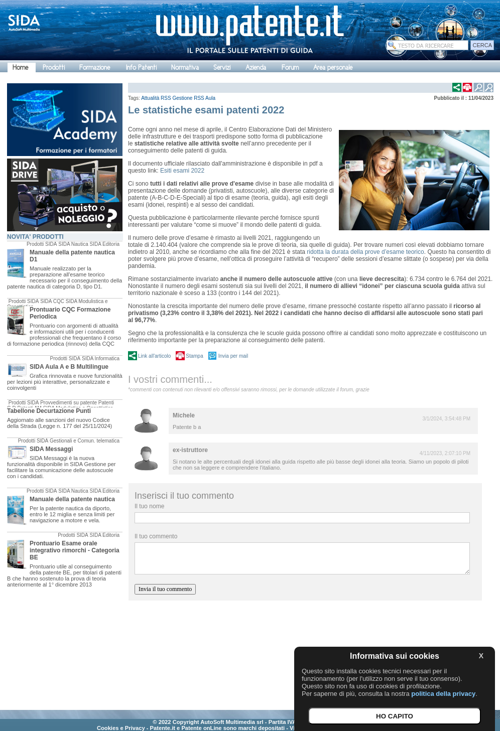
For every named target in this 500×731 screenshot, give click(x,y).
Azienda (255, 67)
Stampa (194, 356)
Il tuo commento (156, 536)
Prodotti (54, 67)
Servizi (221, 67)
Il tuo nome (149, 506)
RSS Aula (204, 98)
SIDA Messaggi (51, 449)
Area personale (332, 67)
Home (20, 67)
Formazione (94, 67)
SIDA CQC (52, 301)
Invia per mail (233, 356)
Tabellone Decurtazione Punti (49, 410)
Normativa (185, 67)
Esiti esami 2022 (183, 170)
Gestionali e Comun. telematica (84, 441)
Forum (290, 67)
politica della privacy (443, 693)
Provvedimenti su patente (68, 402)
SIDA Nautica (73, 244)
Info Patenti (141, 67)
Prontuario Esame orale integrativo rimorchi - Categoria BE (74, 550)
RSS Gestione (176, 98)
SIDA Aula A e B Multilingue (69, 366)
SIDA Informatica (100, 358)
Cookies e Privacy (121, 728)
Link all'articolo (154, 356)
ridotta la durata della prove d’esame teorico (364, 251)
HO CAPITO (394, 716)
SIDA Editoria (104, 244)
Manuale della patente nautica (72, 499)
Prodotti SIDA (42, 244)
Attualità (150, 98)
